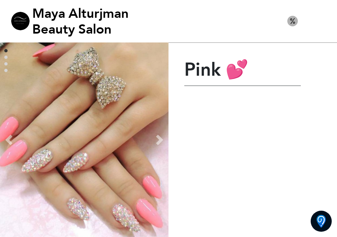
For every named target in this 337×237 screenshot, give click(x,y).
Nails (316, 21)
